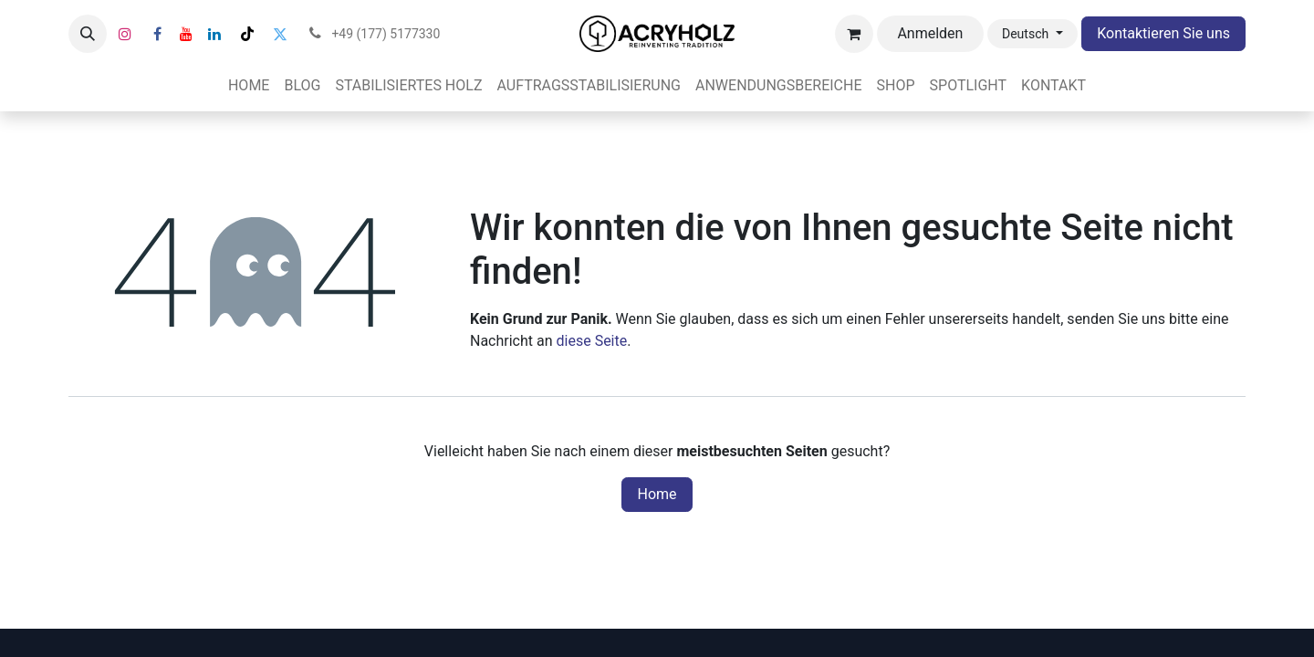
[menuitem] (248, 86)
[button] (87, 34)
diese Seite (592, 340)
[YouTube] (186, 34)
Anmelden (930, 33)
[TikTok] (247, 33)
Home (656, 494)
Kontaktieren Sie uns (1163, 33)
